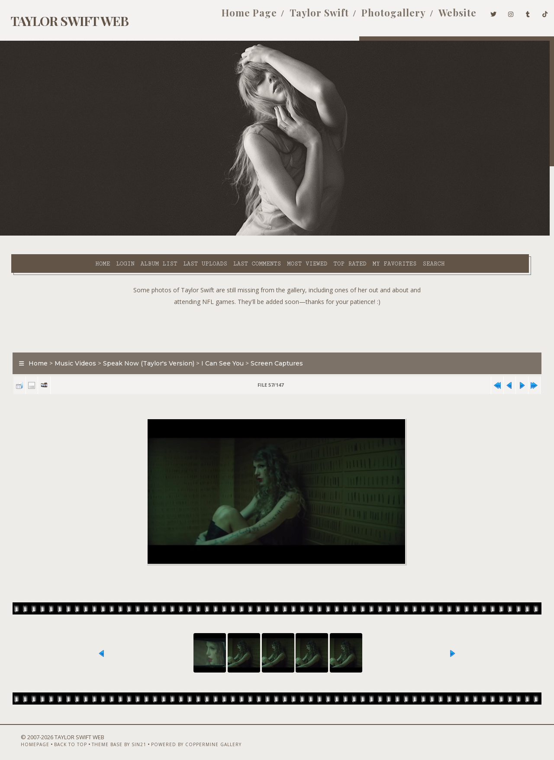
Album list (91, 234)
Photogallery (380, 16)
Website (444, 16)
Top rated (282, 234)
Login (57, 234)
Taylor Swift (306, 16)
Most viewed (239, 234)
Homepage (20, 737)
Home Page (236, 16)
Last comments (189, 234)
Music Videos (70, 344)
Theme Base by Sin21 (104, 737)
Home (34, 234)
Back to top (55, 737)
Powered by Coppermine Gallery (181, 737)
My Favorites (327, 234)
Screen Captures (272, 344)
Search (366, 234)
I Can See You (217, 344)
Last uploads (137, 234)
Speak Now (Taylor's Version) (144, 344)
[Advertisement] (277, 307)
